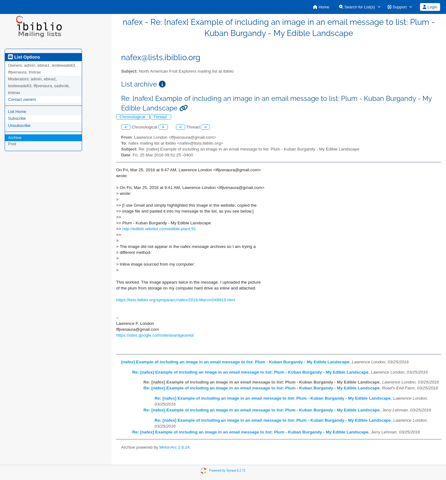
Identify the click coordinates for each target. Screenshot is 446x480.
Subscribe (17, 118)
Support (397, 7)
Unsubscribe (19, 125)
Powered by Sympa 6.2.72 (227, 470)
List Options (24, 57)
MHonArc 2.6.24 (174, 447)
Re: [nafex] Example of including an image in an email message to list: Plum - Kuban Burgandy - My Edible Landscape (250, 372)
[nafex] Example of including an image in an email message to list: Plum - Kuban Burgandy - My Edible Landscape (235, 362)
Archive (14, 137)
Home (321, 7)
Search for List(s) (357, 7)
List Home (17, 111)
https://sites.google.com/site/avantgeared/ (155, 335)
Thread (160, 116)
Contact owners (22, 99)
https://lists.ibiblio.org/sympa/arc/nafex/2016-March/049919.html (175, 300)
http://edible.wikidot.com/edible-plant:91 (159, 229)
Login (430, 7)
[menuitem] (321, 7)
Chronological (133, 116)
